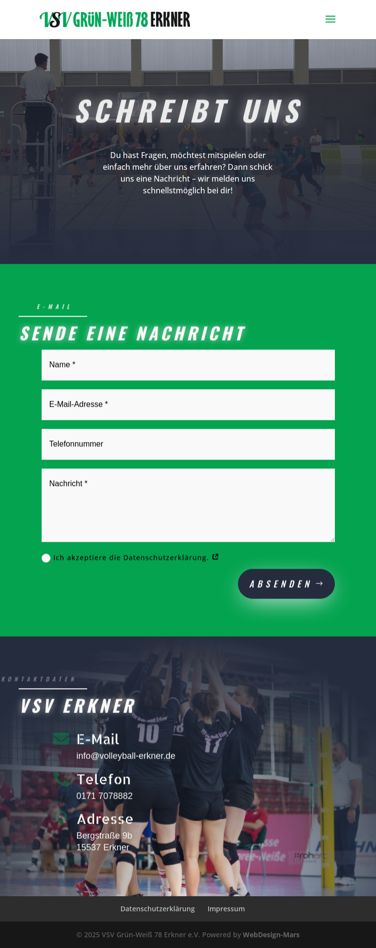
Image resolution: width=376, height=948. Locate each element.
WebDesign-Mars (271, 934)
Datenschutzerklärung (157, 908)
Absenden (280, 587)
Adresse (105, 823)
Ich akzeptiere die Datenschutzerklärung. (131, 561)
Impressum (226, 908)
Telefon (103, 782)
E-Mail (97, 742)
